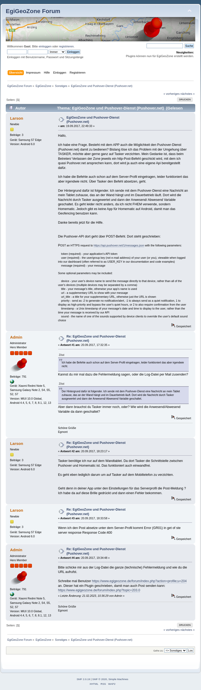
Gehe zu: (158, 650)
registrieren (66, 46)
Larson (16, 118)
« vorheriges (172, 93)
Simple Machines (118, 679)
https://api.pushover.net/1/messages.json (119, 245)
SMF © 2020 (99, 679)
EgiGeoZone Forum (33, 11)
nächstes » (188, 93)
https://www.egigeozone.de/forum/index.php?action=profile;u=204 (139, 581)
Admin (16, 337)
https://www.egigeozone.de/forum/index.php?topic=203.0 (99, 590)
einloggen (45, 46)
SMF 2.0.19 (83, 679)
